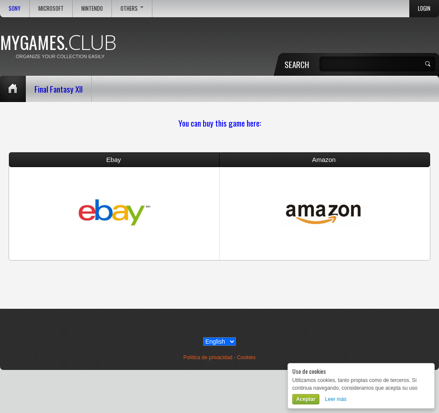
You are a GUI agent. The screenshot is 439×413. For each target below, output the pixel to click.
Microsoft (51, 8)
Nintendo (92, 8)
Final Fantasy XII (58, 89)
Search (296, 64)
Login (424, 8)
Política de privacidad (207, 357)
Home (13, 89)
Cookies (246, 357)
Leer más (335, 399)
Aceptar (305, 399)
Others (132, 8)
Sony (15, 8)
